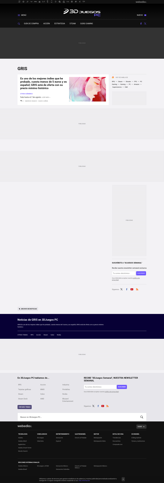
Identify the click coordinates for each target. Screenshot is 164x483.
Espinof (58, 441)
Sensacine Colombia (62, 469)
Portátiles (66, 389)
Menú (23, 15)
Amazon (136, 84)
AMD (42, 399)
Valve (52, 335)
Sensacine (59, 438)
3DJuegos (40, 438)
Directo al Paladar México (80, 467)
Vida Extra (40, 441)
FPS (135, 81)
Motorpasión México (100, 466)
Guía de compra (31, 23)
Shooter (128, 81)
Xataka (20, 438)
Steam (73, 23)
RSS (137, 289)
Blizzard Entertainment (67, 400)
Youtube (132, 289)
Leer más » (46, 97)
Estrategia (59, 23)
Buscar (142, 417)
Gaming (122, 84)
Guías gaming (86, 23)
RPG (113, 81)
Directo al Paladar (80, 438)
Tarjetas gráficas (24, 389)
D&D (126, 87)
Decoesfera (116, 441)
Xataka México (23, 466)
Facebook (141, 23)
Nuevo (140, 15)
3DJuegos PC (82, 12)
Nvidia (59, 335)
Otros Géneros (26, 94)
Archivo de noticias (29, 309)
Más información (84, 480)
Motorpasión (98, 438)
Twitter (145, 23)
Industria (65, 385)
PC (130, 84)
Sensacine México (62, 466)
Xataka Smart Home (24, 448)
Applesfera (21, 444)
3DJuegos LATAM (43, 466)
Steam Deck (23, 399)
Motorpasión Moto (100, 441)
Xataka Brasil (22, 469)
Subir (140, 426)
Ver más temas (24, 407)
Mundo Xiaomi (23, 451)
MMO (42, 389)
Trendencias (117, 438)
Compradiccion (117, 444)
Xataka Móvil (22, 441)
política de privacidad (112, 392)
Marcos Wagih (31, 101)
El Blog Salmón (136, 438)
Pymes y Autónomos (138, 441)
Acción (46, 23)
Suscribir (141, 273)
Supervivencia (117, 87)
